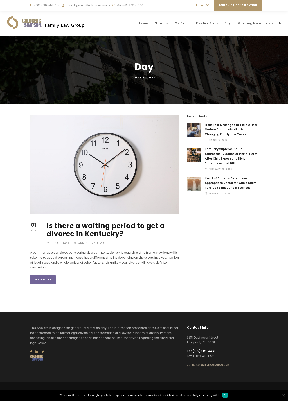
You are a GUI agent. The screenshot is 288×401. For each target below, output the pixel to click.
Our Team (182, 23)
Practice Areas (207, 23)
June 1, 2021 (60, 243)
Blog (228, 23)
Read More (42, 279)
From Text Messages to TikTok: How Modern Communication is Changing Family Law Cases (231, 129)
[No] (283, 395)
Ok (225, 395)
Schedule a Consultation (238, 5)
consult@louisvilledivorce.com (86, 5)
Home (143, 23)
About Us (161, 23)
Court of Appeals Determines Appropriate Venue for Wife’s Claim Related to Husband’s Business (231, 183)
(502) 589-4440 (45, 5)
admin (83, 243)
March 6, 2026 (218, 140)
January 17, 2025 (220, 193)
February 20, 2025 (220, 169)
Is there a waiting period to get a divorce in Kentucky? (106, 230)
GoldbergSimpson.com (255, 23)
